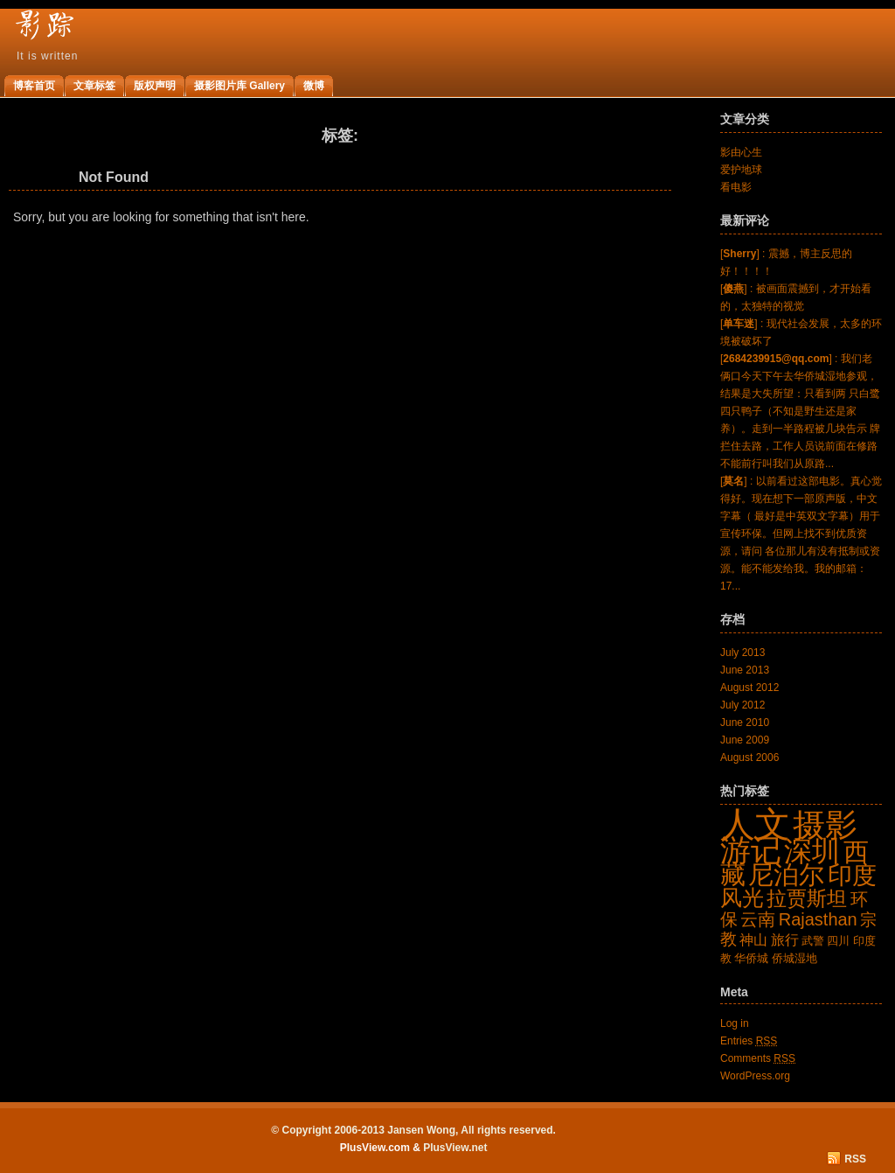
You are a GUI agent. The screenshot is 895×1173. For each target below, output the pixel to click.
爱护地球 (741, 170)
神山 (753, 939)
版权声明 (155, 86)
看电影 (736, 187)
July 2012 (742, 705)
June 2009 (744, 740)
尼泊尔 (786, 874)
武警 (812, 940)
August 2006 (749, 757)
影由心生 (741, 152)
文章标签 (94, 86)
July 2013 (742, 652)
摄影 (825, 824)
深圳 (812, 851)
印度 (852, 875)
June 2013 (744, 670)
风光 (742, 897)
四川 (838, 940)
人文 (755, 824)
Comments (757, 1058)
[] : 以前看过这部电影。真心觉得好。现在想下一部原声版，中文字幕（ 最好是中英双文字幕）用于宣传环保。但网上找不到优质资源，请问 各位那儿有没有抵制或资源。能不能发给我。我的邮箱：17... (801, 533)
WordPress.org (755, 1076)
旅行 (785, 939)
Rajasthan (818, 919)
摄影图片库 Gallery (239, 86)
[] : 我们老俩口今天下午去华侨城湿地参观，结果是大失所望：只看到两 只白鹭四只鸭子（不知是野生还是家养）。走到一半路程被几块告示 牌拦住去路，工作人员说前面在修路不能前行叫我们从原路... (800, 411)
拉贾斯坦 (807, 898)
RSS (855, 1159)
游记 (750, 850)
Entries (748, 1041)
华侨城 (751, 958)
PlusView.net (455, 1148)
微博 (313, 86)
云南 (757, 919)
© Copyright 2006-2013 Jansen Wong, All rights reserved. (413, 1130)
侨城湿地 (794, 958)
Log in (734, 1023)
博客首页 (34, 86)
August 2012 (749, 687)
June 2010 (744, 722)
